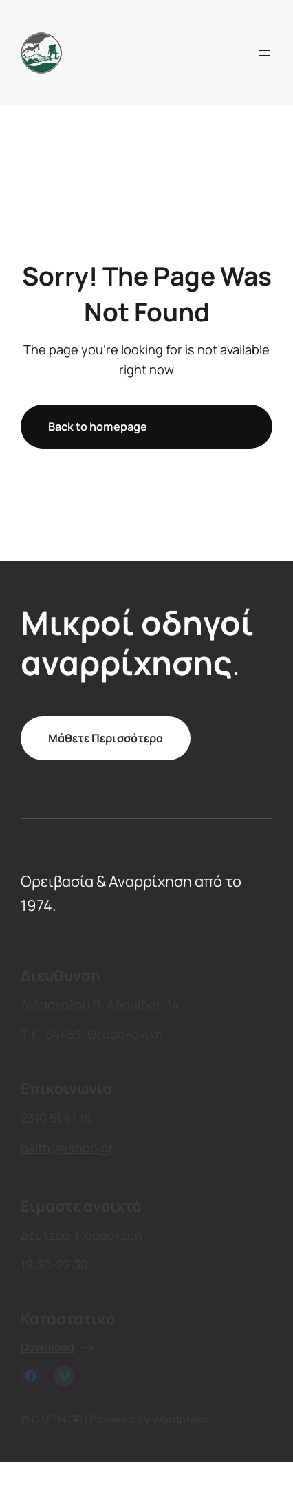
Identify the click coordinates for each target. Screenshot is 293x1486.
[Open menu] (264, 53)
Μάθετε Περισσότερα (105, 738)
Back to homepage (97, 426)
